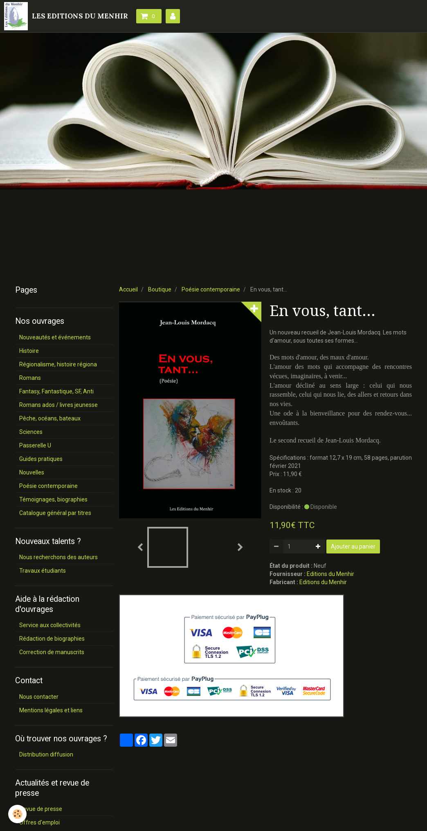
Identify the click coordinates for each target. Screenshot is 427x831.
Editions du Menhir (330, 574)
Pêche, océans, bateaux (50, 418)
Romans (30, 378)
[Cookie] (17, 814)
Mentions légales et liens (51, 710)
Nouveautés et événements (55, 337)
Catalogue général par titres (55, 513)
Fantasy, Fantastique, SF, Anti (56, 391)
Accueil (128, 289)
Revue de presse (40, 809)
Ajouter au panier (353, 546)
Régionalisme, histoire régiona (58, 364)
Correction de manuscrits (51, 652)
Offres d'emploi (39, 822)
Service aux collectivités (50, 625)
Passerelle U (35, 445)
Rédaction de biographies (52, 638)
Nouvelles (31, 472)
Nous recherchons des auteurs (58, 557)
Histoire (29, 351)
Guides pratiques (41, 459)
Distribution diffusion (46, 754)
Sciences (31, 432)
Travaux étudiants (42, 570)
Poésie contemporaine (211, 289)
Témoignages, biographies (53, 499)
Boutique (159, 289)
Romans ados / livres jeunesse (58, 405)
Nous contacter (38, 696)
